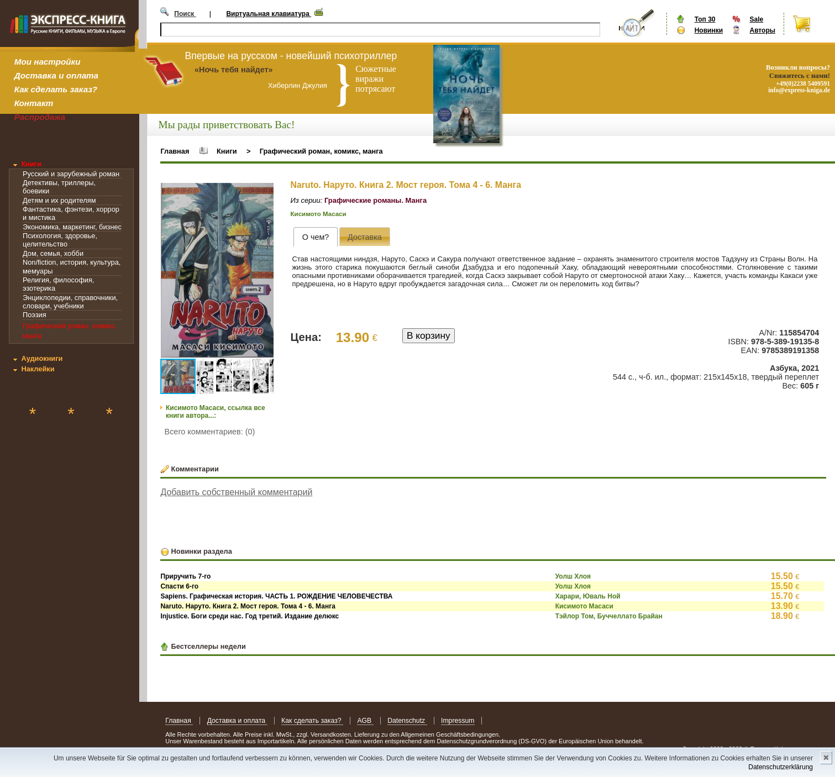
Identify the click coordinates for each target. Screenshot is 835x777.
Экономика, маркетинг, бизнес (72, 227)
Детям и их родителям (59, 200)
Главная (174, 151)
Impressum (458, 721)
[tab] (315, 236)
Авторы (762, 30)
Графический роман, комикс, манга (321, 151)
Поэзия (34, 315)
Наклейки (37, 369)
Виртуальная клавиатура (268, 14)
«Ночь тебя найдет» (234, 69)
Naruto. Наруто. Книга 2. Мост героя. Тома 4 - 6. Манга (247, 606)
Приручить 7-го (185, 576)
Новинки (709, 30)
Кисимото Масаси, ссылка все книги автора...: (215, 411)
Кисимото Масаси (318, 214)
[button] (263, 193)
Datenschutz (407, 721)
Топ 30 (705, 19)
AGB (365, 721)
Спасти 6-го (179, 586)
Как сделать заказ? (55, 89)
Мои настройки (47, 61)
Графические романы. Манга (375, 200)
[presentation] (315, 237)
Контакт (33, 103)
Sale (756, 19)
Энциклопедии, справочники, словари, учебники (70, 301)
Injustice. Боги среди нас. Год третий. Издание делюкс (249, 616)
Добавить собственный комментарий (236, 492)
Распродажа (40, 117)
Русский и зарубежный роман (71, 174)
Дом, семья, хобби (53, 253)
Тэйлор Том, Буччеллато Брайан (609, 616)
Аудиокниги (41, 358)
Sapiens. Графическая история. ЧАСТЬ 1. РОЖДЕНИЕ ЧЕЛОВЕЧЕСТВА (276, 596)
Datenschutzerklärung (780, 767)
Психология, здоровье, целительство (60, 240)
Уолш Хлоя (573, 576)
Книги (31, 164)
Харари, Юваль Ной (588, 596)
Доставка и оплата (56, 75)
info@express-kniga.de (799, 90)
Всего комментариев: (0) (210, 431)
